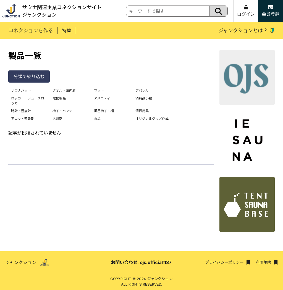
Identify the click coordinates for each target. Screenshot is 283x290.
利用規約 (266, 262)
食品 (97, 119)
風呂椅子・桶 (104, 111)
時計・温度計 (21, 111)
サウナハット (21, 90)
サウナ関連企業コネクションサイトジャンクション (51, 11)
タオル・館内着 (64, 90)
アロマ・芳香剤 (22, 119)
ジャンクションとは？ (246, 30)
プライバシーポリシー (227, 262)
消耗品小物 (143, 98)
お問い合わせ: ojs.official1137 (141, 262)
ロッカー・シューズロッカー (27, 100)
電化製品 (59, 98)
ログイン (246, 11)
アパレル (142, 90)
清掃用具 (142, 111)
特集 (67, 30)
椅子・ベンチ (62, 111)
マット (99, 90)
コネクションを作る (30, 30)
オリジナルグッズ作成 (152, 119)
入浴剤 (57, 119)
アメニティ (102, 98)
